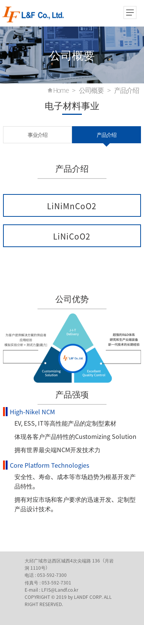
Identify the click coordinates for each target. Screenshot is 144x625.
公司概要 (91, 90)
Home (61, 90)
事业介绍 (37, 134)
